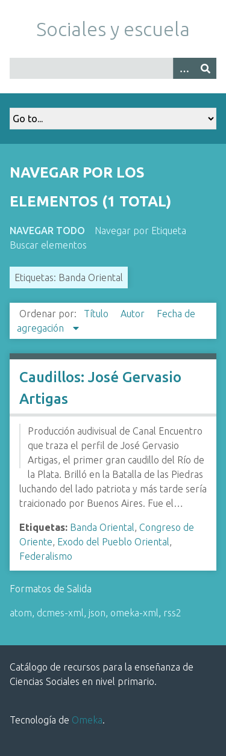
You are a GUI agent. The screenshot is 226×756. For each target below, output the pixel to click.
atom (21, 612)
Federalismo (45, 556)
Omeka (87, 719)
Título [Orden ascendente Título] (97, 313)
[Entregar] (205, 68)
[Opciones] (184, 68)
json (97, 612)
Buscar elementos (48, 245)
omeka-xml (134, 612)
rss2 (172, 612)
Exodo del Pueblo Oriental (113, 541)
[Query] (113, 68)
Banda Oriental (102, 527)
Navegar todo (47, 230)
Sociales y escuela (113, 29)
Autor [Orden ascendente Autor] (134, 313)
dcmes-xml (60, 612)
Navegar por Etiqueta (140, 230)
